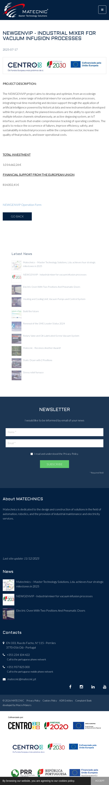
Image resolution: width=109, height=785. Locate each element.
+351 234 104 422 (18, 654)
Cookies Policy (50, 700)
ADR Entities (66, 700)
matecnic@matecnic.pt (21, 679)
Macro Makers (23, 705)
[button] (76, 781)
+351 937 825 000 (18, 667)
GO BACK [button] (17, 216)
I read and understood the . (54, 453)
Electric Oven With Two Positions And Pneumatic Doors (50, 610)
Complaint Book (83, 700)
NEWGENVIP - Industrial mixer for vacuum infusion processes (54, 596)
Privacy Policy (70, 453)
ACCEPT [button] (99, 781)
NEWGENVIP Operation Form (22, 204)
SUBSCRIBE (54, 464)
